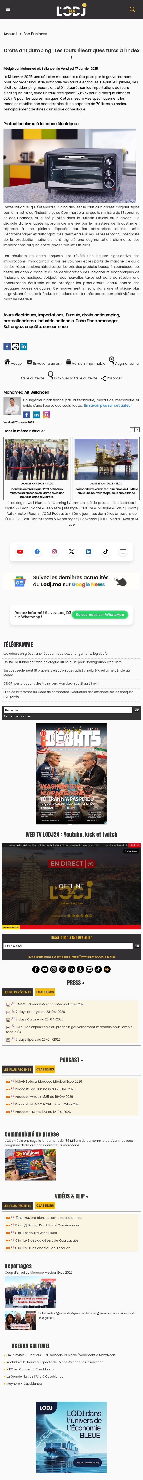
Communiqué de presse (89, 502)
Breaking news (19, 502)
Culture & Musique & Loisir (103, 508)
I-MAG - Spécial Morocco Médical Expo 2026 (50, 1004)
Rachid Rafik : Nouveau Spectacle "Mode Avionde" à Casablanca (55, 1362)
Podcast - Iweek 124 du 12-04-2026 (43, 1111)
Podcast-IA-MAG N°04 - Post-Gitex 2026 (47, 1104)
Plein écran (131, 851)
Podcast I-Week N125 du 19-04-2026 (44, 1096)
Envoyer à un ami (44, 363)
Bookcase (88, 519)
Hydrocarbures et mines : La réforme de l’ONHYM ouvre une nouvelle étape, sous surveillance (106, 491)
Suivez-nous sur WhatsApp (100, 615)
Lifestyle (71, 508)
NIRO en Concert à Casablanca (30, 1369)
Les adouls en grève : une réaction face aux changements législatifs (55, 653)
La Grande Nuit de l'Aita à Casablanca (35, 1376)
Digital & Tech (16, 508)
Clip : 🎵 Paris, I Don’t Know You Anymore (47, 1225)
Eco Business (35, 34)
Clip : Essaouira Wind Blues (36, 1233)
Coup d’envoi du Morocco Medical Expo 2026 (39, 1272)
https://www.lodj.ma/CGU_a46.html (93, 957)
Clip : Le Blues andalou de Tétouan (42, 1248)
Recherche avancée (17, 716)
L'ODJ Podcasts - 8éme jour (65, 513)
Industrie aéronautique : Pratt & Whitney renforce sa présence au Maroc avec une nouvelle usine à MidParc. (37, 492)
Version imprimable (85, 363)
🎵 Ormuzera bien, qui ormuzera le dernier (49, 1217)
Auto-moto (17, 513)
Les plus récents (17, 992)
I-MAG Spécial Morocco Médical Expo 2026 (48, 1081)
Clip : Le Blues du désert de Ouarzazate (46, 1240)
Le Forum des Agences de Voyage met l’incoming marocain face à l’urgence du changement (86, 1315)
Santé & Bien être (46, 508)
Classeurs (45, 992)
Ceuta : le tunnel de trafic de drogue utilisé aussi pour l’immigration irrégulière (62, 662)
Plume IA (42, 502)
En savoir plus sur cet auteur (108, 405)
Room (34, 513)
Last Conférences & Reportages (50, 519)
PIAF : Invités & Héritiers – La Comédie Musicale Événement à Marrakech (61, 1355)
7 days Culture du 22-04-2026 (39, 1019)
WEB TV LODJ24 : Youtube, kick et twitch (71, 834)
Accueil (10, 34)
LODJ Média (110, 519)
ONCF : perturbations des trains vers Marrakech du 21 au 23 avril (51, 683)
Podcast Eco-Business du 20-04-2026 (45, 1089)
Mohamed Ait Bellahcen (38, 68)
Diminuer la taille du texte (72, 378)
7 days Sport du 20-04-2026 (38, 1039)
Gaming (59, 502)
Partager (111, 378)
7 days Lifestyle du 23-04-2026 (40, 1011)
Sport (131, 508)
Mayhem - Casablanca (24, 1383)
